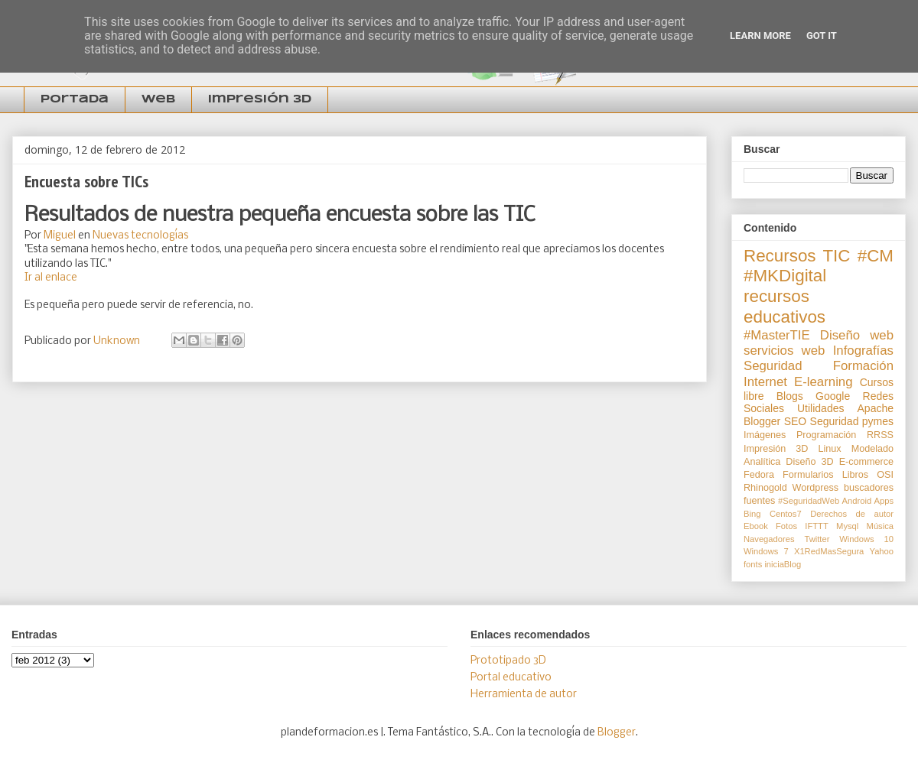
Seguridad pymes (852, 421)
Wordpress (815, 487)
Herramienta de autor (523, 694)
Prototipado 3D (508, 661)
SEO (795, 421)
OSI (885, 474)
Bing (752, 513)
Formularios (808, 474)
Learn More (760, 35)
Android (857, 500)
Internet (765, 382)
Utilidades (820, 408)
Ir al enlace (50, 278)
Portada (75, 99)
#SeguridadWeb (808, 500)
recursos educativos (784, 306)
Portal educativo (511, 677)
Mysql (847, 526)
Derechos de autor (852, 513)
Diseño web (857, 335)
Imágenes (765, 435)
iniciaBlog (782, 564)
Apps (884, 500)
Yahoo (882, 551)
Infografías (863, 350)
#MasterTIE (777, 335)
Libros (855, 474)
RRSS (880, 435)
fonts (753, 564)
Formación (863, 366)
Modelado (872, 448)
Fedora (759, 474)
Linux (830, 448)
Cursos (877, 382)
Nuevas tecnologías (140, 236)
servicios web (784, 350)
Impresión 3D (259, 99)
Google (832, 396)
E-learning (823, 382)
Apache (876, 408)
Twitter (816, 539)
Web (158, 99)
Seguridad (773, 366)
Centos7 (786, 513)
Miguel (60, 236)
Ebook (756, 526)
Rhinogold (765, 487)
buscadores (869, 487)
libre (753, 396)
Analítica (762, 461)
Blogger (762, 421)
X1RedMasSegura (829, 551)
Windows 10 (866, 539)
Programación (826, 435)
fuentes (759, 500)
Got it (821, 35)
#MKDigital (785, 275)
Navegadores (769, 539)
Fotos (786, 526)
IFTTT (816, 526)
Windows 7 (766, 551)
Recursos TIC (797, 255)
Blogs (789, 396)
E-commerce (866, 461)
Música (880, 526)
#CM (876, 255)
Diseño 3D (809, 461)
